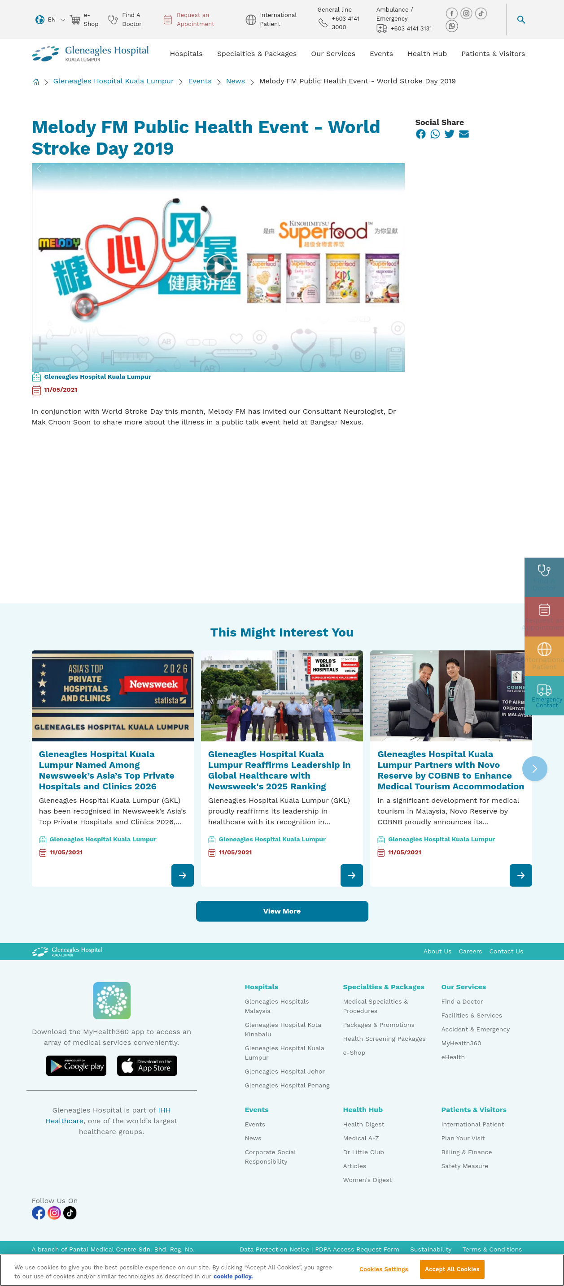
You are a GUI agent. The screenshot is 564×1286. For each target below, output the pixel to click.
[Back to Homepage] (35, 82)
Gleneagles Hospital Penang (287, 1085)
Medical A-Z (361, 1138)
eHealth (453, 1057)
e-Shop (354, 1052)
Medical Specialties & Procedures (375, 1006)
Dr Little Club (364, 1152)
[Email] (464, 134)
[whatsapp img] (452, 25)
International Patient (473, 1124)
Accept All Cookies (452, 1269)
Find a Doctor (462, 1001)
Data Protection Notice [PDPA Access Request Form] (275, 1249)
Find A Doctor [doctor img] (124, 19)
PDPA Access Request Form (357, 1249)
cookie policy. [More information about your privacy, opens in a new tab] (233, 1276)
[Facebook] (420, 134)
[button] (534, 768)
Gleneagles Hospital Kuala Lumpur (113, 81)
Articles (355, 1165)
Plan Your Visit (463, 1138)
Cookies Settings (383, 1269)
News (235, 81)
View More (282, 911)
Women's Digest (367, 1179)
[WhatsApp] (435, 134)
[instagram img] (467, 12)
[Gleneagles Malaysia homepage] (90, 54)
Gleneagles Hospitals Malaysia (277, 1006)
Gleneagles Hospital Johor (285, 1071)
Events (199, 81)
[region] (282, 1270)
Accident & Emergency (476, 1029)
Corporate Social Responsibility (270, 1156)
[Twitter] (449, 134)
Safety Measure (465, 1165)
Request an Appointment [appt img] (188, 19)
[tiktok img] (481, 12)
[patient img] (544, 656)
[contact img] (544, 695)
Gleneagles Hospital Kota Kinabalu (283, 1029)
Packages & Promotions (379, 1024)
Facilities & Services (472, 1015)
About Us (438, 951)
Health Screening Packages (384, 1038)
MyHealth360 (461, 1043)
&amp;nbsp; (144, 498)
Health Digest (364, 1124)
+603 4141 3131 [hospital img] (404, 28)
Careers (470, 951)
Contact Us (506, 951)
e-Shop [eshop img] (84, 19)
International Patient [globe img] (270, 19)
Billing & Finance (467, 1152)
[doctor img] (544, 577)
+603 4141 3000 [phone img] (339, 23)
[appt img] (544, 617)
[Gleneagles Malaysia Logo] (67, 951)
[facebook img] (453, 12)
